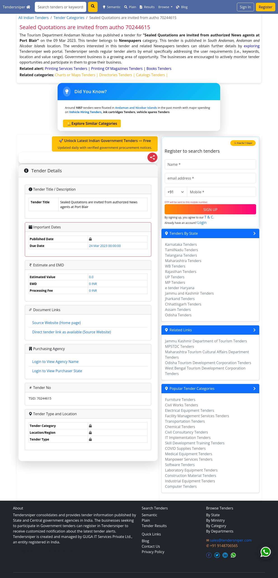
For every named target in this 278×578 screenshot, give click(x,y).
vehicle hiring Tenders (85, 112)
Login (202, 222)
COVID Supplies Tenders (185, 448)
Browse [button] (164, 7)
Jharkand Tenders (180, 298)
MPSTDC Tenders (179, 346)
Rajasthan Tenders (180, 271)
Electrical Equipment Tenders (189, 410)
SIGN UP (210, 209)
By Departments (220, 531)
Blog (181, 7)
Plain (130, 7)
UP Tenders (175, 277)
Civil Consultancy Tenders (186, 432)
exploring (252, 45)
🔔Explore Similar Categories (92, 123)
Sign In (245, 7)
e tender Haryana (179, 287)
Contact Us (151, 546)
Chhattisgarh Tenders (183, 304)
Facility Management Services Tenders (197, 415)
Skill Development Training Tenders (194, 443)
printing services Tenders (66, 68)
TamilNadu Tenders (181, 249)
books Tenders (159, 68)
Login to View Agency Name (55, 361)
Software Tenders (180, 464)
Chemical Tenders (180, 426)
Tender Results (154, 525)
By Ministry (215, 520)
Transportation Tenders (185, 421)
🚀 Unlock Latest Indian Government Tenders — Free (105, 144)
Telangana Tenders (181, 255)
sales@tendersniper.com (231, 540)
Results (147, 7)
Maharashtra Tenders (183, 260)
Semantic (112, 7)
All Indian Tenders (34, 17)
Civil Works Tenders (181, 405)
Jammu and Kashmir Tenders (189, 293)
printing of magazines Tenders (117, 68)
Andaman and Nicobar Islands (136, 108)
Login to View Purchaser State (57, 370)
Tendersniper (16, 7)
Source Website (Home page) (56, 322)
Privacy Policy (153, 551)
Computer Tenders (181, 486)
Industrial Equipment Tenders (190, 481)
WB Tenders (175, 266)
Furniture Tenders (180, 399)
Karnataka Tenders (181, 244)
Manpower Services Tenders (189, 459)
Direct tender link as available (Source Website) (71, 331)
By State (213, 514)
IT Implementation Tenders (188, 437)
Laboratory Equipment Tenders (191, 470)
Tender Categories (69, 17)
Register (265, 7)
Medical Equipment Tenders (188, 453)
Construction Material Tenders (190, 475)
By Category (216, 525)
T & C (208, 217)
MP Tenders (175, 282)
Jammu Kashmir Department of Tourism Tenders (206, 341)
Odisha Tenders (178, 315)
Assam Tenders (178, 309)
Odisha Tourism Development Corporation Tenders (208, 362)
